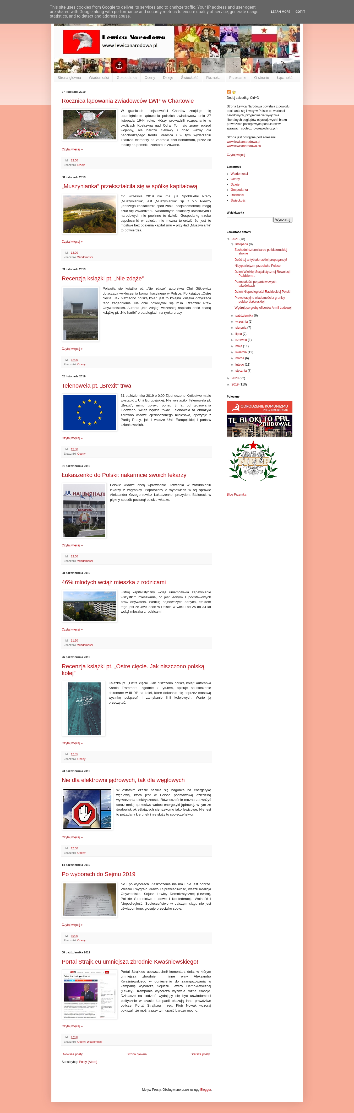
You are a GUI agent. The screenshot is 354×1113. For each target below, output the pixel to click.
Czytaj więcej (236, 155)
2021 (235, 239)
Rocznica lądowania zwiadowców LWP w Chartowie (128, 100)
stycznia (241, 370)
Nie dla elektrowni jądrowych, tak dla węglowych (123, 780)
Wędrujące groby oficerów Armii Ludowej (263, 308)
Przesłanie (237, 77)
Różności (213, 77)
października (244, 315)
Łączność (284, 77)
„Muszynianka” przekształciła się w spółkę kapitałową (129, 186)
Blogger (205, 1090)
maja (239, 346)
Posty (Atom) (88, 1062)
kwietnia (241, 352)
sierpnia (241, 327)
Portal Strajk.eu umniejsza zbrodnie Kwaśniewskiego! (130, 961)
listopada (242, 244)
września (242, 321)
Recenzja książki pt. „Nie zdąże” (103, 278)
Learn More (280, 12)
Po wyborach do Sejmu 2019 (98, 874)
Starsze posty (200, 1054)
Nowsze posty (73, 1054)
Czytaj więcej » (72, 149)
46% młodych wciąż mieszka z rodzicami (114, 582)
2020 (235, 378)
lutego (240, 364)
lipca (239, 334)
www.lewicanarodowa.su (244, 146)
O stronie (261, 77)
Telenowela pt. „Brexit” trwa (96, 385)
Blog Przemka (237, 494)
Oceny (150, 77)
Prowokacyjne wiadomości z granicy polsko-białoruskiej (260, 299)
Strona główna (69, 77)
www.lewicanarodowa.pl (243, 142)
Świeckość (189, 77)
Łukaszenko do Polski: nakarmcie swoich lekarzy (124, 475)
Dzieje (168, 77)
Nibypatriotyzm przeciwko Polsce (257, 266)
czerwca (241, 340)
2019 (235, 384)
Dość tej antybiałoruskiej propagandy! (261, 260)
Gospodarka (127, 77)
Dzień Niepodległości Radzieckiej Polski (262, 292)
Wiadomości (99, 77)
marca (240, 358)
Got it (300, 12)
